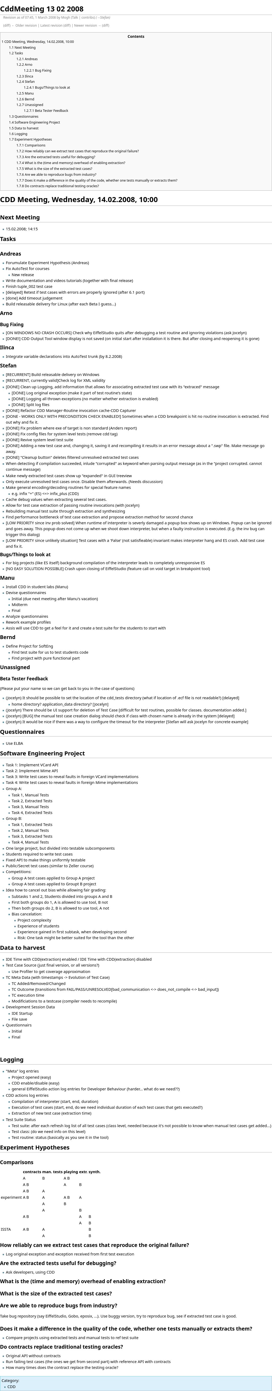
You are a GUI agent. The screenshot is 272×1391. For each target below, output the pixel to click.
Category (10, 1380)
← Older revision (24, 25)
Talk (75, 17)
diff (7, 25)
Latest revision (51, 25)
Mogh (65, 17)
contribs (88, 17)
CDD (11, 1386)
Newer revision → (87, 25)
